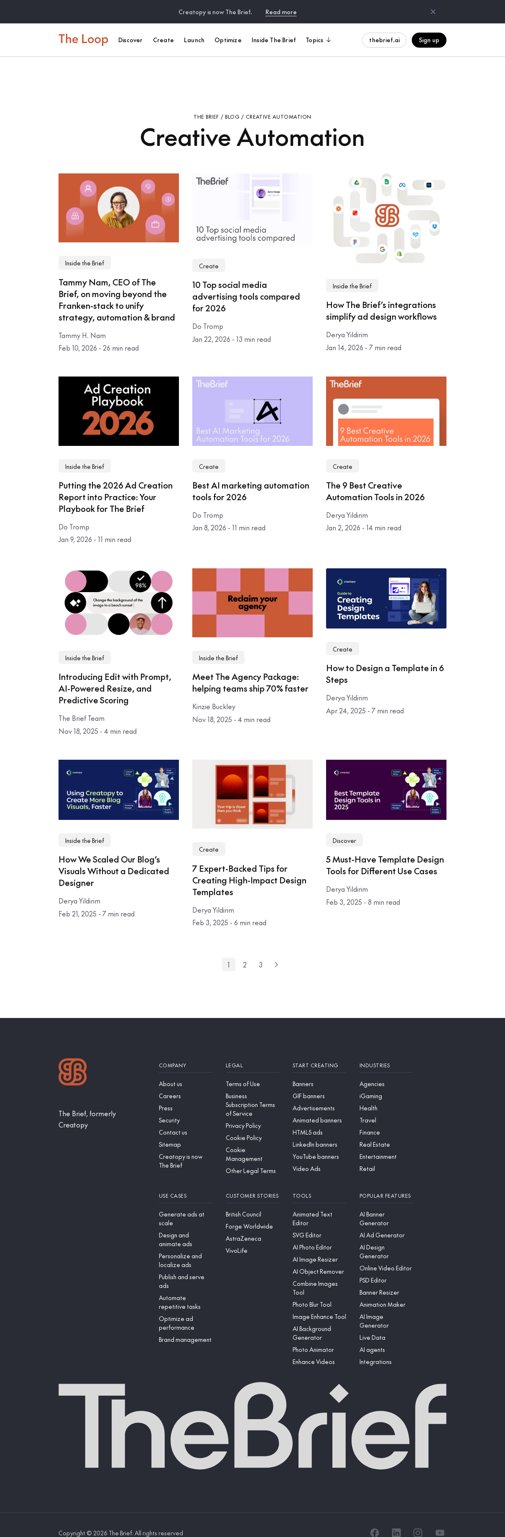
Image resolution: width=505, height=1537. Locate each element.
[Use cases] (185, 1180)
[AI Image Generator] (386, 1305)
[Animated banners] (319, 1104)
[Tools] (319, 1180)
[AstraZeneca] (252, 1222)
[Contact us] (185, 1116)
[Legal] (252, 1049)
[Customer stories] (252, 1180)
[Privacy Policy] (252, 1109)
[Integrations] (386, 1345)
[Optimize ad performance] (185, 1307)
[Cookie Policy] (252, 1121)
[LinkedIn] (396, 1517)
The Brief (206, 100)
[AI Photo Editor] (319, 1231)
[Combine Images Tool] (319, 1272)
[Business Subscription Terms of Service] (252, 1089)
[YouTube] (439, 1517)
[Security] (185, 1104)
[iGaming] (386, 1080)
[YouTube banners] (319, 1140)
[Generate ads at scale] (185, 1202)
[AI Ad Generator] (386, 1219)
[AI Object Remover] (319, 1255)
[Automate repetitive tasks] (185, 1286)
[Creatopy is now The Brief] (185, 1145)
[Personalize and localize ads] (185, 1244)
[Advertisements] (319, 1092)
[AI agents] (386, 1333)
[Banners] (319, 1068)
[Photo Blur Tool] (319, 1288)
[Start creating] (319, 1049)
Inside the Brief (84, 247)
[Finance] (386, 1116)
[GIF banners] (319, 1080)
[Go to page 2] (244, 948)
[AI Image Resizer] (319, 1243)
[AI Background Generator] (319, 1317)
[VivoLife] (252, 1234)
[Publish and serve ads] (185, 1265)
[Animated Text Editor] (319, 1202)
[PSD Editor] (386, 1264)
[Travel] (386, 1104)
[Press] (185, 1092)
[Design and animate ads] (185, 1223)
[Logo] (73, 1057)
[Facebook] (374, 1517)
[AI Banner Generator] (386, 1202)
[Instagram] (418, 1517)
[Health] (386, 1092)
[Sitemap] (185, 1128)
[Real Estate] (386, 1128)
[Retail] (386, 1152)
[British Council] (252, 1198)
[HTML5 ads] (319, 1116)
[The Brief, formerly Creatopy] (102, 1103)
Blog (232, 100)
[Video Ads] (319, 1152)
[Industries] (386, 1049)
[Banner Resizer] (386, 1276)
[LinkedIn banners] (319, 1128)
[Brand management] (185, 1323)
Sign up (429, 40)
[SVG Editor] (319, 1219)
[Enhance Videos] (319, 1345)
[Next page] (276, 948)
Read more (281, 12)
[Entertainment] (386, 1140)
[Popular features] (386, 1180)
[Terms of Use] (252, 1068)
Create (209, 250)
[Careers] (185, 1080)
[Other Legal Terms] (252, 1154)
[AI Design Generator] (386, 1235)
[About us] (185, 1068)
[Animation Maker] (386, 1288)
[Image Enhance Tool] (319, 1300)
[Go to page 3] (260, 948)
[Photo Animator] (319, 1333)
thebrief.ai (384, 40)
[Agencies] (386, 1068)
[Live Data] (386, 1321)
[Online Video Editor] (386, 1252)
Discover (344, 824)
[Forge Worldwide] (252, 1210)
